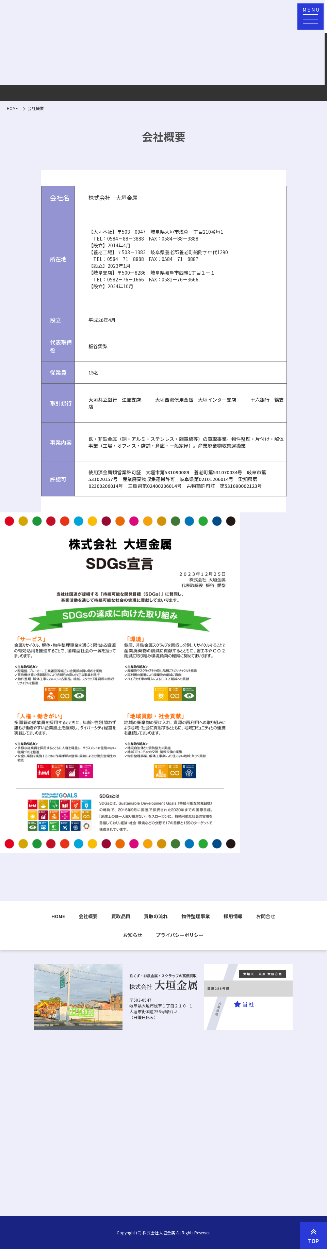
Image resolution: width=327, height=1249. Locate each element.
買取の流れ (156, 916)
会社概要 (88, 916)
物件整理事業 (195, 916)
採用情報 (233, 916)
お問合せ (265, 916)
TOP (313, 1236)
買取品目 (120, 916)
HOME (58, 916)
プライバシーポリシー (179, 934)
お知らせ (132, 934)
